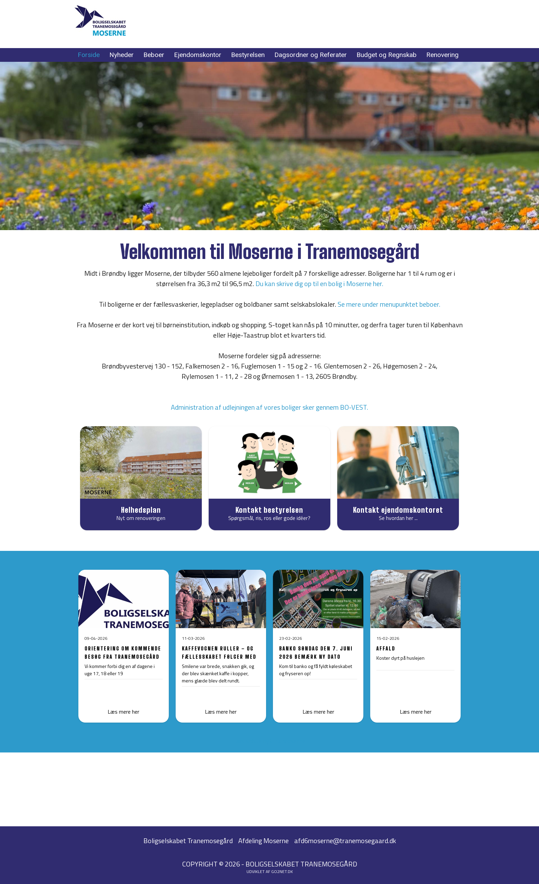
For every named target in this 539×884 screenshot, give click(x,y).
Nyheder (121, 55)
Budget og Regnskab (386, 55)
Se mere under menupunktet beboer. (389, 304)
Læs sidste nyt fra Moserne (269, 741)
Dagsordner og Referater (310, 55)
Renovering (442, 55)
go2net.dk (282, 871)
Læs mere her (220, 711)
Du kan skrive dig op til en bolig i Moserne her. (319, 283)
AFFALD (385, 648)
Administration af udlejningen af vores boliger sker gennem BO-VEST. (269, 407)
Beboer (153, 55)
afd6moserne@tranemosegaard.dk (345, 840)
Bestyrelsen (248, 55)
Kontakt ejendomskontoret (398, 510)
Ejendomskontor (197, 55)
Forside (89, 55)
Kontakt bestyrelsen (269, 510)
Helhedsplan (141, 510)
